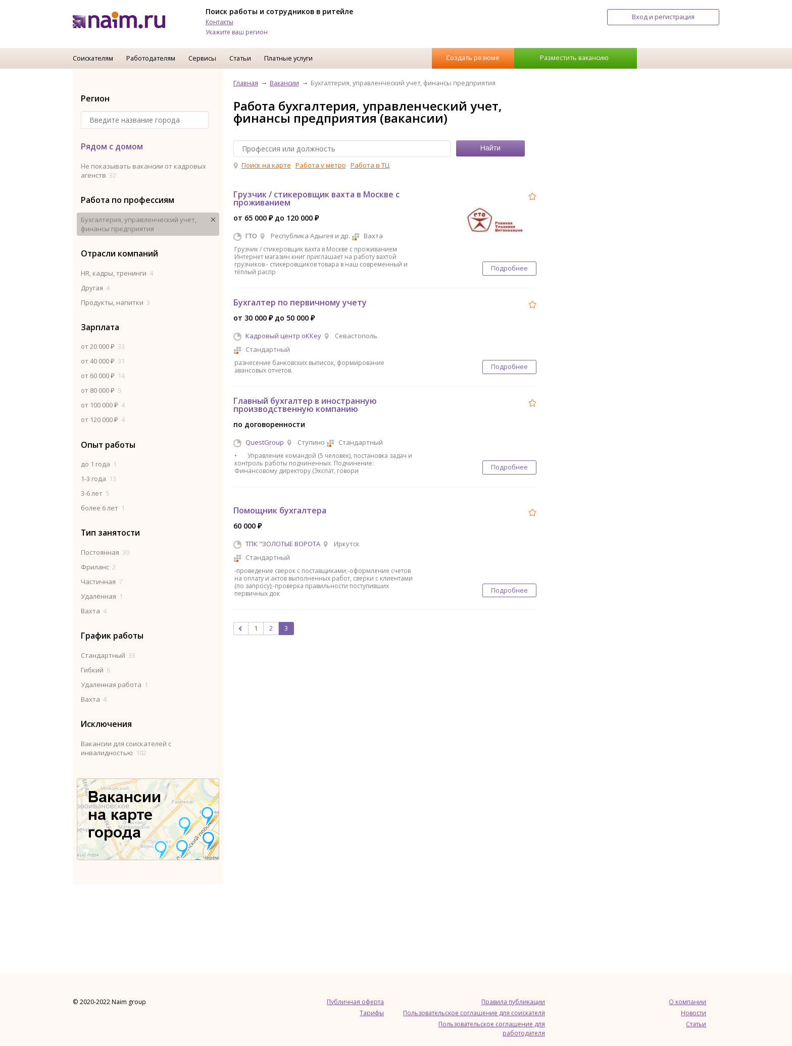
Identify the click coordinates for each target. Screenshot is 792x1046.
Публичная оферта (355, 1002)
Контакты (219, 22)
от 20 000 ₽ (103, 346)
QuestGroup (264, 442)
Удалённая (102, 596)
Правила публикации (513, 1002)
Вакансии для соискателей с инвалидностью (126, 748)
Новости (693, 1013)
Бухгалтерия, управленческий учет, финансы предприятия (138, 224)
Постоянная (105, 552)
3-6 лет (95, 493)
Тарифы (372, 1013)
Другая (95, 287)
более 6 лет (103, 507)
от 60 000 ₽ (103, 375)
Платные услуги (288, 58)
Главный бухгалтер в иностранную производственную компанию (305, 404)
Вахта (94, 610)
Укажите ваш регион (237, 32)
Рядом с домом (112, 146)
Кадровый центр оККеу (283, 335)
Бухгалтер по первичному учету (300, 302)
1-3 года (98, 478)
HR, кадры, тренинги (117, 273)
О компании (687, 1002)
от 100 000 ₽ (103, 404)
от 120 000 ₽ (103, 419)
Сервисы (202, 58)
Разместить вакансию (574, 57)
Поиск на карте (266, 165)
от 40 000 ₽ (103, 360)
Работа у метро (320, 165)
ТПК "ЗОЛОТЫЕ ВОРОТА (282, 543)
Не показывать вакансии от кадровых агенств (143, 171)
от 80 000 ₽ (101, 390)
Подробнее (509, 268)
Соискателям (93, 58)
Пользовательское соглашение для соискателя (474, 1013)
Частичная (101, 581)
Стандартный (108, 655)
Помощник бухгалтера (279, 510)
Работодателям (150, 58)
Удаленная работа (114, 684)
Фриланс (98, 566)
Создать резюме (473, 57)
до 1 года (99, 463)
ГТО (251, 235)
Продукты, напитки (115, 302)
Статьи (240, 58)
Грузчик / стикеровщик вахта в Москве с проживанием (316, 198)
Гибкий (95, 669)
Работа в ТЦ (370, 165)
